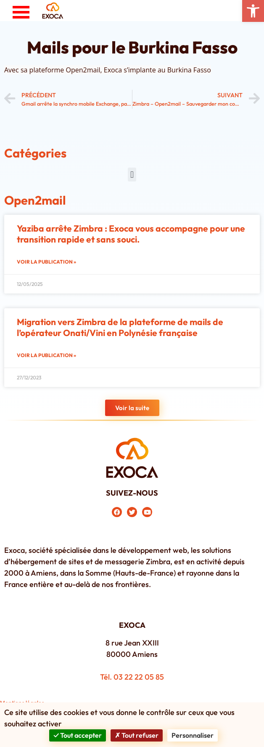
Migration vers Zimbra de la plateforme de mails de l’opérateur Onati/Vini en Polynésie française (120, 327)
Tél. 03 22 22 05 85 (132, 677)
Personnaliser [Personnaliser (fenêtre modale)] (193, 735)
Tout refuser (136, 735)
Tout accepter (77, 735)
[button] (253, 11)
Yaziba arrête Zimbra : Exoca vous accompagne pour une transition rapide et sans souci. (131, 233)
